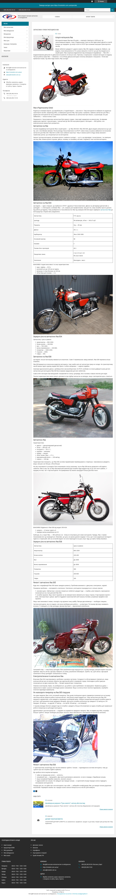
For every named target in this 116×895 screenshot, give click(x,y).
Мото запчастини (8, 27)
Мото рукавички (8, 850)
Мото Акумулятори (9, 37)
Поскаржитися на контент (64, 893)
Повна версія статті (106, 809)
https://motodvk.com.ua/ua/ (14, 72)
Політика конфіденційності (80, 893)
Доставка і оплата (38, 845)
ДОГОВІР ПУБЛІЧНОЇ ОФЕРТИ (54, 819)
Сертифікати (36, 850)
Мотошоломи (7, 34)
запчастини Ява (105, 210)
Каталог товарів (90, 17)
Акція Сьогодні (8, 845)
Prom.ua (67, 890)
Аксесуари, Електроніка (10, 44)
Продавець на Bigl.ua (58, 892)
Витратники (7, 51)
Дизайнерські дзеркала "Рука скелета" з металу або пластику (65, 803)
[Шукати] (112, 10)
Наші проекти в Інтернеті (40, 853)
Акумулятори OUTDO (9, 848)
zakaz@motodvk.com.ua (13, 75)
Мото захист (7, 855)
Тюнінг (5, 47)
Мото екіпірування (9, 31)
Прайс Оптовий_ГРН (38, 855)
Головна (57, 17)
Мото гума (6, 41)
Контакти (35, 848)
